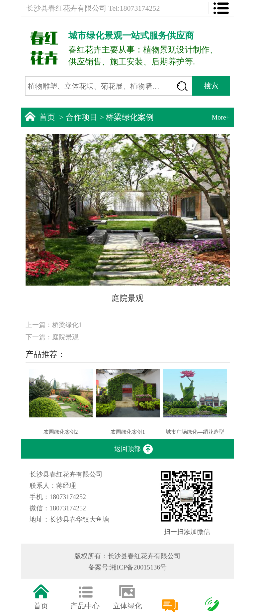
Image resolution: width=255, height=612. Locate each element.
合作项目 (82, 117)
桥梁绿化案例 (130, 117)
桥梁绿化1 (67, 324)
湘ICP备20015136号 (138, 567)
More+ (221, 117)
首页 (47, 117)
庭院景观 (65, 337)
